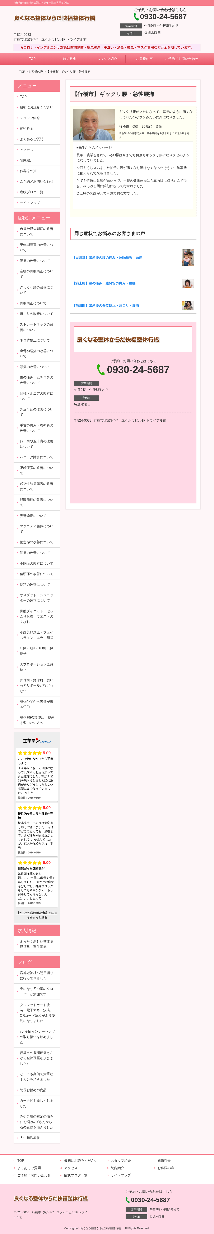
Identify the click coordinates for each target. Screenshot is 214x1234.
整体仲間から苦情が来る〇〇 (36, 704)
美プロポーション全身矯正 (36, 667)
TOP (32, 58)
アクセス (26, 150)
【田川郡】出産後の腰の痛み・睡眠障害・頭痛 (107, 257)
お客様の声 (144, 58)
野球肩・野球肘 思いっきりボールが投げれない (36, 685)
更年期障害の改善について (36, 247)
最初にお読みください (36, 107)
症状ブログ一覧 (31, 192)
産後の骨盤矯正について (36, 273)
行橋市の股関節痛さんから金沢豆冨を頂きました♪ (36, 1058)
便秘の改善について (35, 584)
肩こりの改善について (36, 313)
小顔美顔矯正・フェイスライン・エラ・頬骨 (36, 635)
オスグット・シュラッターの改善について (36, 597)
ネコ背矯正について (35, 340)
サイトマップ (30, 203)
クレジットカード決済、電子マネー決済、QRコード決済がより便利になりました (37, 1013)
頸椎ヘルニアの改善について (36, 396)
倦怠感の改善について (36, 542)
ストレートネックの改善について (36, 327)
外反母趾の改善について (36, 412)
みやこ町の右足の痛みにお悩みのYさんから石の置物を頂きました (36, 1122)
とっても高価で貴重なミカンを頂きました (36, 1076)
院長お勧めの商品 (33, 1090)
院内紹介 (26, 160)
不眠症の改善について (36, 563)
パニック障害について (36, 457)
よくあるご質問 (31, 139)
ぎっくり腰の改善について (36, 290)
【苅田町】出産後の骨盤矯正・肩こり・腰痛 (105, 305)
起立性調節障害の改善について (36, 486)
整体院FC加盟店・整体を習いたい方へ (37, 720)
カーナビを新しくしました (36, 1103)
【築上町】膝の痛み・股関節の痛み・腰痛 (104, 283)
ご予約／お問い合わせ (181, 58)
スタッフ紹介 (107, 58)
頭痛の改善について (35, 367)
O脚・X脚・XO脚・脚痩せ (36, 650)
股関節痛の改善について (36, 502)
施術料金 (69, 58)
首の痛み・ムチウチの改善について (36, 380)
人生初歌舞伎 (30, 1138)
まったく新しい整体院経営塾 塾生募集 (36, 944)
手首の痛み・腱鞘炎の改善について (36, 427)
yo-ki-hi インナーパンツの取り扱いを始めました (37, 1037)
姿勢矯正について (33, 515)
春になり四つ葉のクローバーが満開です (36, 991)
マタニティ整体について (36, 528)
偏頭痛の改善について (36, 574)
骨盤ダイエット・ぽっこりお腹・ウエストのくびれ (36, 616)
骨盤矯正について (33, 303)
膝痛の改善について (35, 553)
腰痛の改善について (35, 260)
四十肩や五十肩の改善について (36, 443)
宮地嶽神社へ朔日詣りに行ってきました (36, 975)
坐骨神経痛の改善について (36, 353)
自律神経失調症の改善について (36, 231)
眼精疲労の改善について (36, 470)
